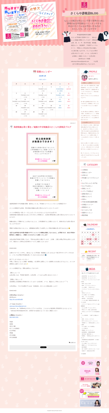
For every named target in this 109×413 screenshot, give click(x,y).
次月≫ (44, 79)
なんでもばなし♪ (87, 186)
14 (87, 239)
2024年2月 (90, 229)
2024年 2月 (42, 76)
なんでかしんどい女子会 (89, 183)
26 (82, 243)
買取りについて (87, 196)
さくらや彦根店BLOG (84, 13)
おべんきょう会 (87, 210)
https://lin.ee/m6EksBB (16, 299)
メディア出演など (87, 191)
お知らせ (72, 342)
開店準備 (85, 215)
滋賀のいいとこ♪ (87, 212)
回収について (86, 188)
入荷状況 (85, 170)
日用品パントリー (87, 204)
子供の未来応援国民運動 (89, 202)
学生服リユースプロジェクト (90, 179)
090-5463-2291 (14, 317)
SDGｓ (84, 199)
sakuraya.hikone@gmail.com (18, 306)
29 (90, 243)
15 (90, 239)
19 (82, 241)
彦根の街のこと (87, 194)
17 (95, 239)
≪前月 (40, 79)
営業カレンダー (87, 172)
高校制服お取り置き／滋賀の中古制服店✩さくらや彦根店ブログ (40, 127)
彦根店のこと (86, 207)
